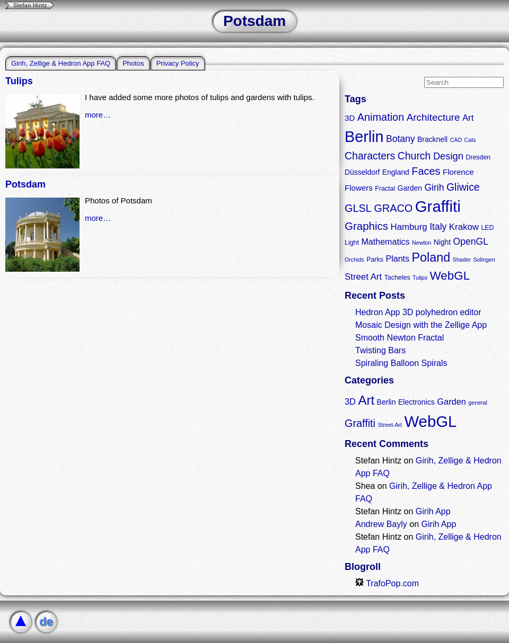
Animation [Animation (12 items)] (381, 117)
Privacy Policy (177, 63)
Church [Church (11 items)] (414, 156)
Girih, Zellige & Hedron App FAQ (60, 63)
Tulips (19, 81)
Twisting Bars (380, 350)
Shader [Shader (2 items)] (462, 259)
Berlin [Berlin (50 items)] (364, 136)
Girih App (433, 511)
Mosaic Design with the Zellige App (421, 324)
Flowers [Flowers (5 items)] (359, 187)
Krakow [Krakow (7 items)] (464, 227)
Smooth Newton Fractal (399, 337)
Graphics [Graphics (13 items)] (366, 226)
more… (98, 114)
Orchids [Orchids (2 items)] (354, 259)
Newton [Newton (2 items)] (421, 242)
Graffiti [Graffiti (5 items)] (360, 423)
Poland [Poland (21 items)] (431, 257)
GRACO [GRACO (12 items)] (393, 208)
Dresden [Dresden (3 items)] (478, 157)
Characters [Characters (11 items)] (370, 156)
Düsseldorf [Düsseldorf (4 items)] (362, 172)
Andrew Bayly (381, 524)
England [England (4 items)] (395, 172)
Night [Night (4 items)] (442, 242)
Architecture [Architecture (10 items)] (433, 117)
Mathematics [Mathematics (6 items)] (385, 241)
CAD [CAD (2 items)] (456, 140)
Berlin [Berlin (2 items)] (386, 402)
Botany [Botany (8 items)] (400, 138)
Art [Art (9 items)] (366, 400)
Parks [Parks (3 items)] (374, 259)
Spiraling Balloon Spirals (401, 363)
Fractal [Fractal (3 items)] (385, 188)
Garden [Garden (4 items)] (410, 188)
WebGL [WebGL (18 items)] (450, 275)
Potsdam (25, 184)
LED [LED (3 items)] (487, 227)
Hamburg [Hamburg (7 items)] (408, 227)
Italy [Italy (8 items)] (437, 226)
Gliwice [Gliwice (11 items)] (463, 187)
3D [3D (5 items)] (350, 117)
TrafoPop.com (387, 583)
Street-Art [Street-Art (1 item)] (390, 425)
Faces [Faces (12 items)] (425, 171)
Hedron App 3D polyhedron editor (418, 312)
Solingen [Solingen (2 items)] (484, 259)
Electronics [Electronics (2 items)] (416, 402)
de (46, 621)
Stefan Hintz (30, 5)
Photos (133, 63)
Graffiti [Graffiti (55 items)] (438, 206)
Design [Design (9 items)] (448, 156)
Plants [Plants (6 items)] (397, 258)
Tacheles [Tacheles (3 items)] (397, 277)
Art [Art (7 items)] (468, 118)
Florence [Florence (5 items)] (458, 171)
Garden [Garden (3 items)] (451, 401)
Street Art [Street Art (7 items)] (363, 277)
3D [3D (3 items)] (350, 401)
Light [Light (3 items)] (352, 242)
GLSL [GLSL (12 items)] (358, 208)
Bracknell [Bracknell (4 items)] (432, 139)
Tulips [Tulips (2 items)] (420, 277)
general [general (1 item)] (477, 402)
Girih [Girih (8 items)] (434, 187)
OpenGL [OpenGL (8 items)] (470, 241)
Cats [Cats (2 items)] (470, 140)
